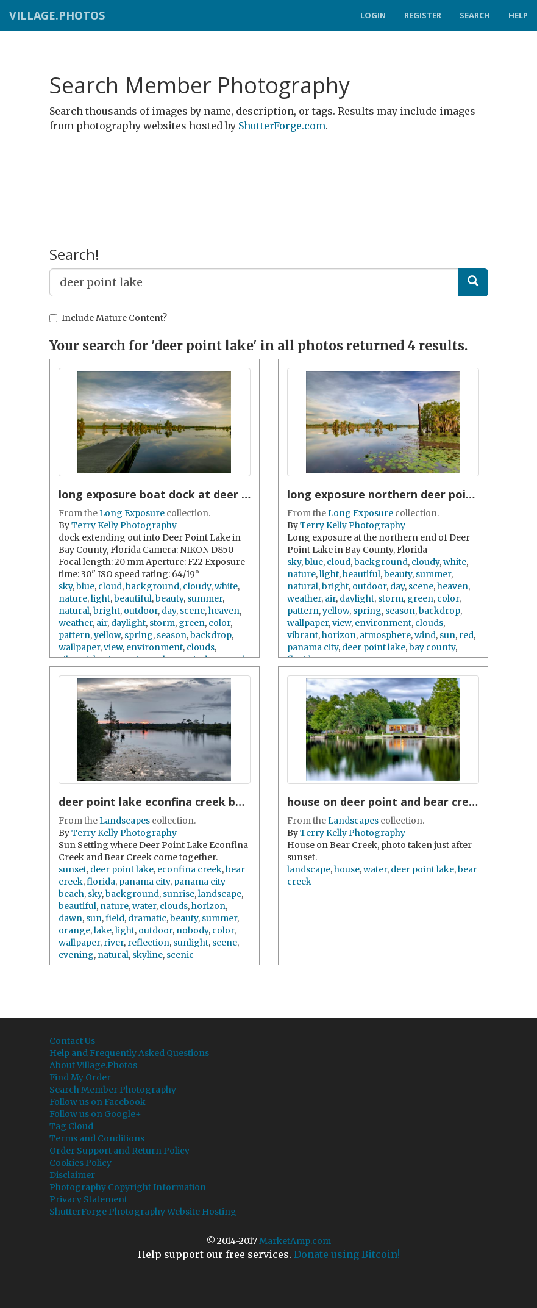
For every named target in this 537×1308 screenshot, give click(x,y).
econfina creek (189, 869)
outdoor (141, 610)
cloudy (197, 586)
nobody (192, 930)
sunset (73, 869)
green (192, 622)
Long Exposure (132, 513)
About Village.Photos (93, 1065)
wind (425, 635)
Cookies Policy (80, 1162)
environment (154, 647)
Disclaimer (72, 1175)
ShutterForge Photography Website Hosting (142, 1211)
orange (74, 930)
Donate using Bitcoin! (347, 1254)
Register (422, 15)
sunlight (190, 942)
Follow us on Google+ (95, 1114)
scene (192, 610)
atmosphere (385, 635)
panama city (312, 647)
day (169, 610)
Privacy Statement (88, 1199)
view (113, 647)
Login (373, 15)
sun (447, 635)
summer (204, 598)
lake (103, 930)
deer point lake (373, 647)
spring (138, 635)
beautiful (133, 598)
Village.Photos (57, 15)
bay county (432, 647)
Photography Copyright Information (127, 1187)
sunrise (178, 893)
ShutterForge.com (281, 126)
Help (518, 15)
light (100, 598)
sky (66, 586)
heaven (224, 610)
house (347, 869)
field (114, 918)
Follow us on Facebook (97, 1101)
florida (101, 881)
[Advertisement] (271, 172)
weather (76, 622)
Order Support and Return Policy (119, 1150)
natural (74, 610)
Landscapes (124, 820)
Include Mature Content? (108, 317)
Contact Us (72, 1040)
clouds (201, 647)
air (101, 622)
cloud (110, 586)
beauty (169, 598)
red (466, 635)
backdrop (211, 635)
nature (73, 598)
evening (76, 954)
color (219, 622)
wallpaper (79, 647)
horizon (339, 635)
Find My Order (80, 1077)
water (144, 905)
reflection (148, 942)
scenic (180, 954)
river (114, 942)
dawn (70, 918)
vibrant (302, 635)
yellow (107, 635)
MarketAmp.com (295, 1240)
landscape (219, 893)
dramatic (147, 918)
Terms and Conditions (96, 1138)
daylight (128, 622)
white (226, 586)
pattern (74, 635)
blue (85, 586)
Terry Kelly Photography (124, 525)
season (172, 635)
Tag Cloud (71, 1126)
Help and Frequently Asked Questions (129, 1052)
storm (162, 622)
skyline (147, 954)
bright (106, 610)
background (152, 586)
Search (475, 15)
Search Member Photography (112, 1089)
